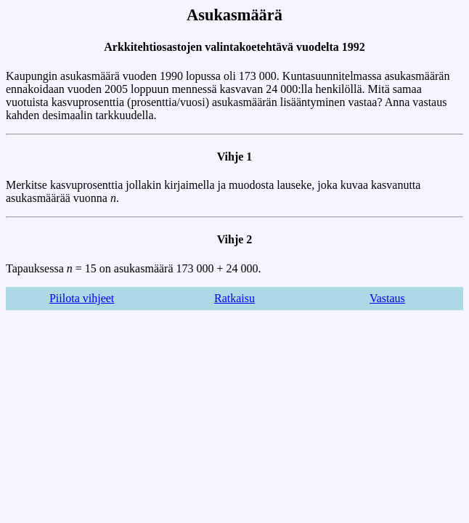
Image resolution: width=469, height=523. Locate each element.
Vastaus (387, 298)
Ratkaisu (234, 298)
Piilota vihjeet (81, 298)
